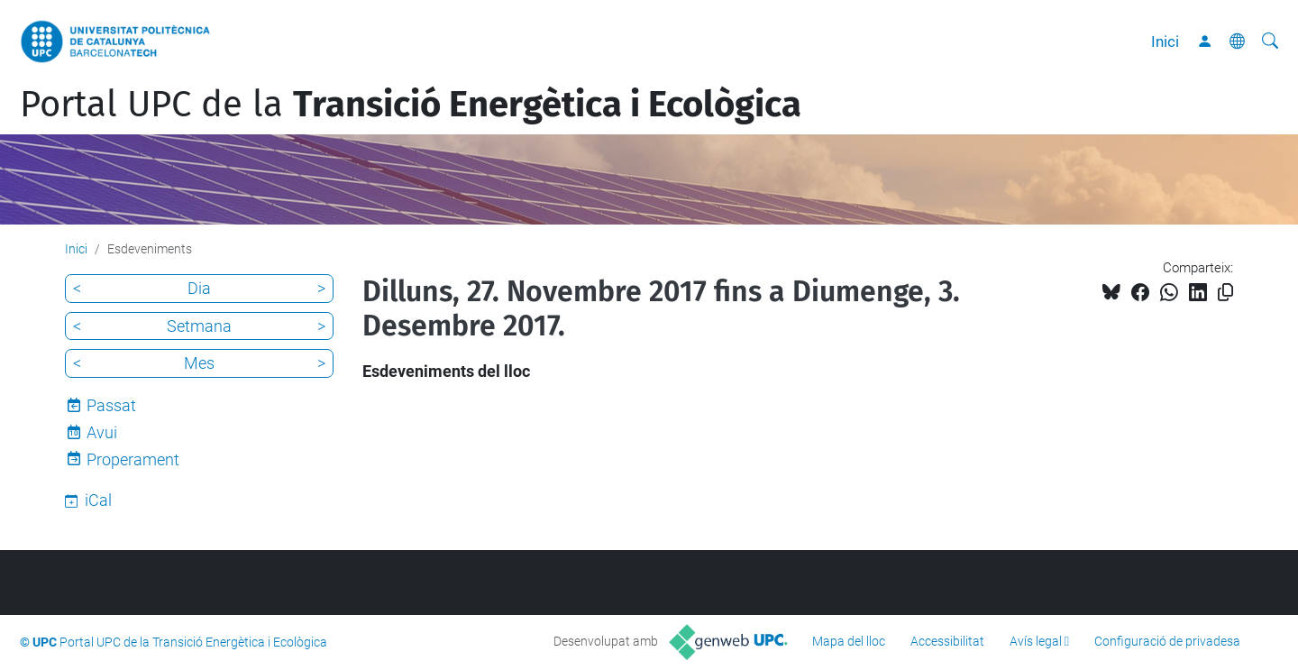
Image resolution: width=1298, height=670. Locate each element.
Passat (111, 405)
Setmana (199, 326)
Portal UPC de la (410, 104)
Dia (199, 288)
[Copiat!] (1225, 292)
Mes (199, 362)
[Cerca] (1270, 41)
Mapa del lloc (848, 641)
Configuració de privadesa (1167, 641)
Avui (102, 432)
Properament (133, 459)
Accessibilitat (947, 641)
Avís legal (1036, 641)
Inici (1165, 41)
